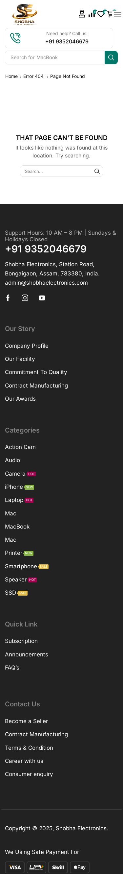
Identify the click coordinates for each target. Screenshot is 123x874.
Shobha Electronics (81, 828)
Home (11, 76)
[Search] (111, 57)
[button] (82, 14)
